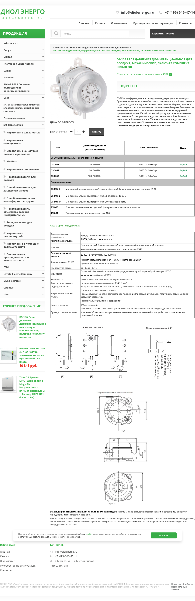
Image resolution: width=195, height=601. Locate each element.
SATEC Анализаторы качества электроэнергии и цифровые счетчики (22, 108)
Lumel (24, 70)
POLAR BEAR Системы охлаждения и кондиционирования (24, 87)
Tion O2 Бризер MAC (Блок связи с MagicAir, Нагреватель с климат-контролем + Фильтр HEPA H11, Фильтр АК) (32, 387)
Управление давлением (21, 169)
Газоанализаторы (24, 117)
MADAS (24, 56)
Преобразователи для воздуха (20, 178)
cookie (89, 534)
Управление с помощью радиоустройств (21, 245)
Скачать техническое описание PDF (144, 74)
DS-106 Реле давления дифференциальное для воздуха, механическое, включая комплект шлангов (32, 327)
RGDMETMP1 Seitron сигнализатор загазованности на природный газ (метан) (32, 355)
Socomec (24, 77)
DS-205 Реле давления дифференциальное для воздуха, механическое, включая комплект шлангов (114, 50)
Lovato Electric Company (24, 273)
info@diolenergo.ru (137, 12)
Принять (163, 535)
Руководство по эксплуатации (153, 23)
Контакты (185, 23)
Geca (24, 97)
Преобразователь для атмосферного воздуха (19, 199)
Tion (24, 294)
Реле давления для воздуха (18, 223)
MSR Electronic (24, 280)
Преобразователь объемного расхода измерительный (17, 211)
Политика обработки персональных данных (182, 587)
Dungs (24, 50)
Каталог (100, 23)
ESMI (24, 267)
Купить (96, 131)
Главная (83, 23)
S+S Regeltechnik (24, 124)
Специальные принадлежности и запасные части (16, 257)
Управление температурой (13, 234)
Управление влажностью (22, 132)
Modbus (10, 161)
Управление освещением (13, 141)
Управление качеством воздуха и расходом (21, 152)
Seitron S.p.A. (24, 43)
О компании (119, 23)
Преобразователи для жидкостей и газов (20, 188)
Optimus (24, 287)
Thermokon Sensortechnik (19, 63)
